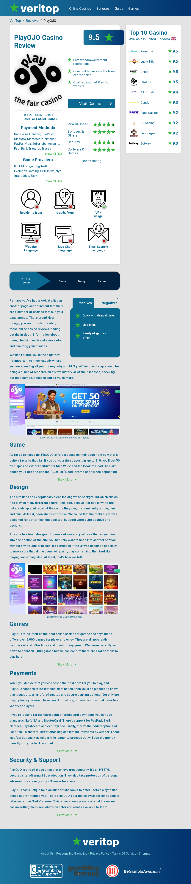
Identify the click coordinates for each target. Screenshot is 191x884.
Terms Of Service (124, 853)
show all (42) (53, 181)
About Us (47, 853)
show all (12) (53, 154)
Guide (119, 8)
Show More (64, 479)
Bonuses (103, 8)
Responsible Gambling (71, 853)
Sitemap (144, 853)
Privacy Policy (99, 853)
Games (133, 8)
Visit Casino (90, 103)
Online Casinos (80, 8)
